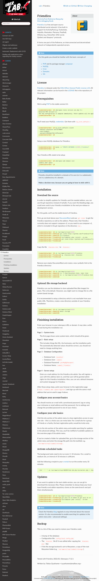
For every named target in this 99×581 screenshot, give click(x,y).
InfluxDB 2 (6, 353)
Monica (4, 453)
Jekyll (4, 368)
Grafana (5, 306)
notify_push (6, 484)
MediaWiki (5, 434)
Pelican (4, 522)
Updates (6, 268)
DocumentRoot (65, 218)
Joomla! (5, 381)
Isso (3, 365)
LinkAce (5, 403)
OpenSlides (6, 497)
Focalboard (6, 233)
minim (4, 444)
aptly (4, 92)
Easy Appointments (8, 177)
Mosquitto (5, 462)
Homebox (5, 340)
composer (69, 64)
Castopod (5, 120)
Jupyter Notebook (8, 384)
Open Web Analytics (9, 500)
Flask (4, 224)
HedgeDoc (5, 334)
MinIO (4, 447)
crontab (66, 462)
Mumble (5, 469)
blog (55, 512)
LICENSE (71, 90)
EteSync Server (7, 189)
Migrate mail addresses (9, 45)
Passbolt (5, 519)
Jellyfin (4, 371)
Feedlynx (5, 208)
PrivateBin (5, 556)
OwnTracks (5, 512)
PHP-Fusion (6, 528)
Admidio (5, 73)
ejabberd (5, 180)
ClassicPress (6, 127)
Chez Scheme (6, 124)
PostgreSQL (6, 550)
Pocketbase (6, 547)
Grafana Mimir (7, 312)
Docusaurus (6, 167)
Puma (4, 569)
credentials (60, 122)
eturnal (4, 199)
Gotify (4, 299)
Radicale (5, 572)
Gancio (4, 277)
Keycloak (5, 390)
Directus (5, 161)
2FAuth (4, 64)
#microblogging (43, 21)
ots (3, 509)
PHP (44, 64)
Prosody (5, 566)
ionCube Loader (7, 362)
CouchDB (5, 149)
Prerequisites (8, 259)
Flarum (4, 221)
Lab (40, 6)
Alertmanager (6, 83)
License (6, 255)
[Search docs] (15, 23)
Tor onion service (7, 494)
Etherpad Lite (6, 196)
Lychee (4, 412)
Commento (6, 136)
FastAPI (4, 202)
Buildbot (5, 117)
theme (71, 577)
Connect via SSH (7, 36)
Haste (4, 328)
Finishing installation (10, 265)
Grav (4, 318)
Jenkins (4, 375)
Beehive (5, 105)
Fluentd (4, 230)
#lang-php (59, 19)
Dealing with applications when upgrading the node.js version (12, 55)
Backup (6, 271)
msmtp (4, 465)
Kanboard (5, 387)
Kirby (4, 396)
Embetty (5, 183)
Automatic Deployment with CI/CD (14, 51)
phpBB (4, 531)
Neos (4, 475)
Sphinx (49, 577)
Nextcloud (5, 478)
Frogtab (4, 274)
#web (51, 21)
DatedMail (5, 155)
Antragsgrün (6, 89)
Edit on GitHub (71, 6)
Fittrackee (5, 218)
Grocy (4, 321)
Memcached (6, 437)
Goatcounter (6, 293)
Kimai (4, 393)
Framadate (5, 246)
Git (44, 74)
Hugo (4, 343)
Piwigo (4, 538)
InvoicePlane (6, 359)
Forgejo (4, 236)
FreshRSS (5, 249)
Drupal (4, 174)
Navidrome (6, 472)
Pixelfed (5, 541)
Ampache (5, 86)
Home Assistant (7, 337)
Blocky (4, 108)
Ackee (4, 67)
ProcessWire (6, 560)
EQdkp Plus (6, 186)
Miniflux (5, 440)
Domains (46, 71)
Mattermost (6, 428)
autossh (5, 95)
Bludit (4, 111)
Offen (4, 491)
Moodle (4, 456)
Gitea (4, 284)
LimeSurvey (6, 400)
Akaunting (5, 80)
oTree (4, 506)
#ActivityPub (42, 19)
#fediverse (51, 19)
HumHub (5, 346)
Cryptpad (5, 152)
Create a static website (9, 48)
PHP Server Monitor (9, 534)
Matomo (5, 425)
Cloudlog (5, 130)
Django (4, 164)
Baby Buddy (6, 98)
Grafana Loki (6, 309)
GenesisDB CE (7, 281)
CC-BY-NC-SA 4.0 (49, 578)
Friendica (4, 252)
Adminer (5, 77)
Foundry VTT (6, 243)
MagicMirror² (6, 415)
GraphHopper (6, 315)
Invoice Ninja (6, 356)
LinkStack (5, 406)
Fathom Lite (6, 205)
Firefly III (5, 214)
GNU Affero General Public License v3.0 (75, 88)
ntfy (3, 487)
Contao (4, 145)
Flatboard (5, 227)
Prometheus (6, 563)
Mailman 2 (5, 419)
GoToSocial (5, 303)
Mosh (4, 459)
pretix (4, 553)
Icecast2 (5, 350)
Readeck (5, 575)
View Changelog (85, 6)
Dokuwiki (5, 171)
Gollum (4, 296)
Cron (45, 69)
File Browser (6, 211)
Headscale (5, 331)
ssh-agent (5, 42)
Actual (4, 70)
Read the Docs (85, 577)
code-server (6, 133)
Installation (7, 262)
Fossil (4, 240)
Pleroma (5, 544)
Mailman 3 (5, 422)
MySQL (45, 66)
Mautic (4, 431)
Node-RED (6, 481)
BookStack (5, 114)
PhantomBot (6, 525)
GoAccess (5, 290)
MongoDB (5, 450)
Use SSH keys (6, 39)
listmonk (5, 409)
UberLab (16, 19)
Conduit (5, 142)
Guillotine (5, 324)
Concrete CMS (7, 139)
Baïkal (4, 102)
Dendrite (5, 158)
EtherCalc (5, 193)
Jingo (4, 378)
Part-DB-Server (7, 516)
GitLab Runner (7, 287)
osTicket (5, 503)
